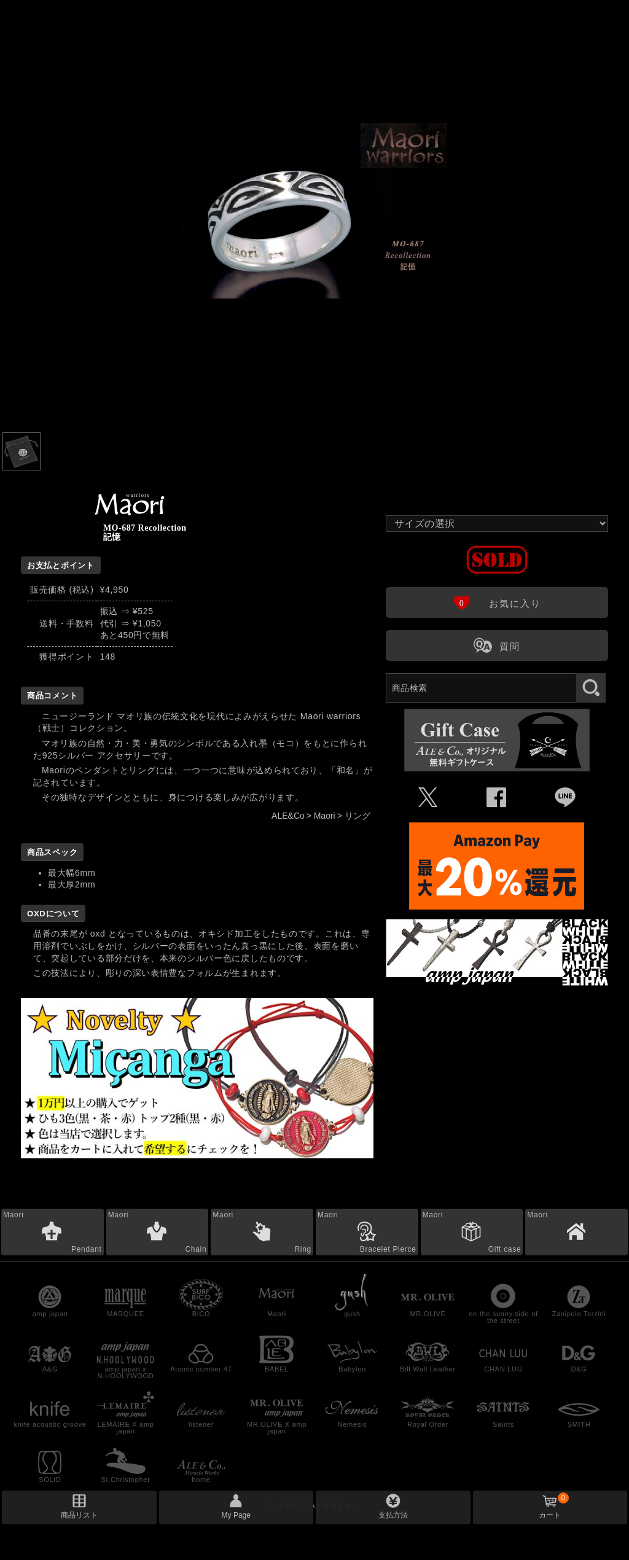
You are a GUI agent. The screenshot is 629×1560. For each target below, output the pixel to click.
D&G (579, 1369)
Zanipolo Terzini (579, 1313)
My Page (236, 1515)
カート (554, 1505)
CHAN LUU (504, 1369)
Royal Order (427, 1424)
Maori (324, 816)
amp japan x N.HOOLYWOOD (126, 1372)
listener (201, 1424)
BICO (201, 1313)
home (201, 1479)
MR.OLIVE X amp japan (277, 1428)
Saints (503, 1424)
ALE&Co (288, 816)
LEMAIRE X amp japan (125, 1428)
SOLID (50, 1479)
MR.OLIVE (427, 1313)
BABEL (277, 1369)
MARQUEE (125, 1313)
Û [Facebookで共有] (496, 797)
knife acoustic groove (50, 1424)
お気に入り (497, 602)
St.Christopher (125, 1479)
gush (352, 1313)
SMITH (579, 1424)
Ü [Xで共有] (428, 797)
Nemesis (352, 1424)
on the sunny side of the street (503, 1317)
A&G (50, 1369)
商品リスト (79, 1515)
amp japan (50, 1313)
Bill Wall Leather (428, 1369)
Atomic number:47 (201, 1369)
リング (357, 816)
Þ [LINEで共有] (565, 797)
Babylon (352, 1369)
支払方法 (393, 1515)
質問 (497, 645)
